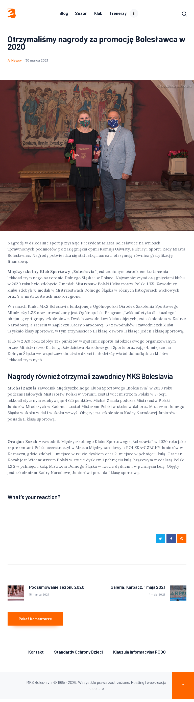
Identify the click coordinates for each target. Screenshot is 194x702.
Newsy (16, 61)
